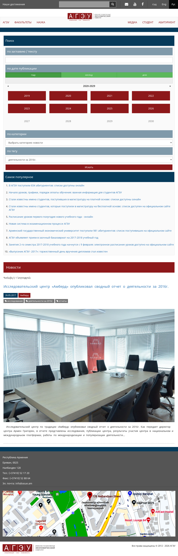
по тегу (12, 151)
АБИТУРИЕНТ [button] (167, 22)
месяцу (89, 74)
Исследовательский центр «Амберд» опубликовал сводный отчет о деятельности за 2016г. (85, 286)
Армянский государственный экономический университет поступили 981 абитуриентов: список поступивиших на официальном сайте (90, 230)
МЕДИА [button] (132, 22)
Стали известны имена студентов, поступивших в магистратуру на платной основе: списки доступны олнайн (75, 199)
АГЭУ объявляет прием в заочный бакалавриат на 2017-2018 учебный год (53, 237)
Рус (173, 4)
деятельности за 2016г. (39, 301)
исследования (14, 301)
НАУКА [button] (41, 22)
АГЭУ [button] (6, 22)
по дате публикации (22, 68)
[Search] (112, 4)
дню (145, 74)
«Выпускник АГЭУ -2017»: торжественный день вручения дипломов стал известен (58, 251)
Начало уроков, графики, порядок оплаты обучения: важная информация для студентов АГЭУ (65, 192)
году (33, 74)
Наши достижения (14, 4)
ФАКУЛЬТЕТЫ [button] (22, 22)
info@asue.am (23, 483)
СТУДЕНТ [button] (147, 22)
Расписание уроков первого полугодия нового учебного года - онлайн (51, 216)
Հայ (154, 4)
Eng (164, 4)
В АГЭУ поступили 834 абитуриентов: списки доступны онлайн (46, 185)
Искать (89, 167)
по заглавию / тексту (22, 51)
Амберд (24, 295)
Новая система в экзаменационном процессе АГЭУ (39, 223)
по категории (16, 134)
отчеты (61, 301)
